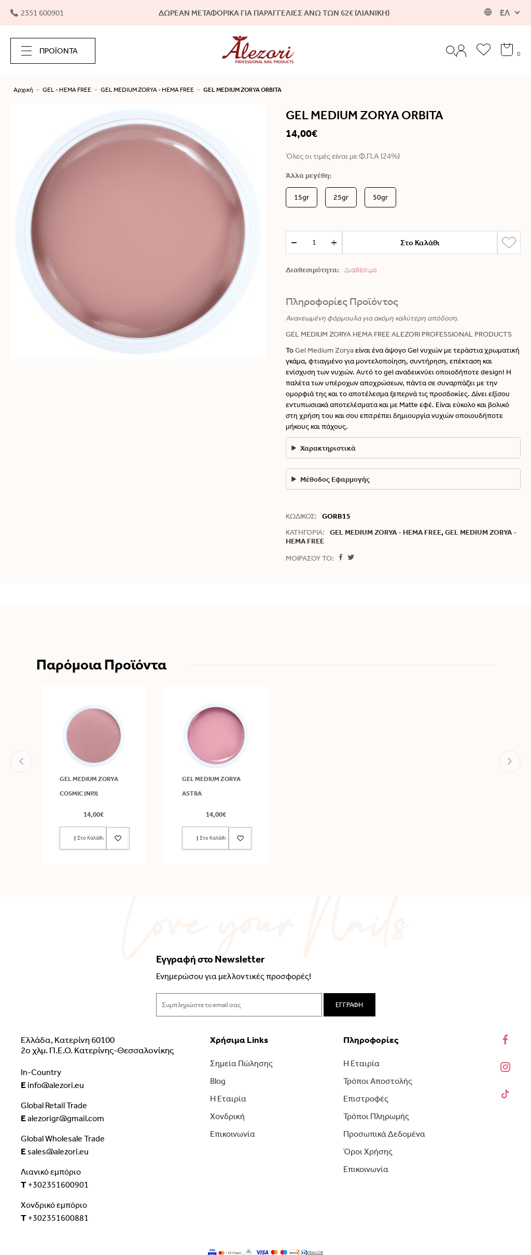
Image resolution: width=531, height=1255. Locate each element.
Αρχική (23, 89)
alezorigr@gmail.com (62, 1118)
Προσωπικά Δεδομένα (384, 1134)
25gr (340, 197)
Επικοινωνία (232, 1134)
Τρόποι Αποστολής (377, 1081)
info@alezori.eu (52, 1085)
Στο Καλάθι (420, 242)
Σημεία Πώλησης (241, 1063)
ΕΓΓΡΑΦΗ (349, 1005)
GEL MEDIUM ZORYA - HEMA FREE (147, 89)
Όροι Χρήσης (368, 1151)
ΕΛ (505, 13)
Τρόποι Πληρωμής (376, 1116)
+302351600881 (55, 1217)
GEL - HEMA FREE (67, 89)
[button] (21, 761)
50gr (380, 197)
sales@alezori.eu (55, 1151)
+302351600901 (55, 1184)
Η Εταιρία (228, 1099)
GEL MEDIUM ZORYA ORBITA (242, 89)
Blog (218, 1081)
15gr (301, 197)
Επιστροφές (365, 1099)
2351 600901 (37, 13)
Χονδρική (227, 1116)
